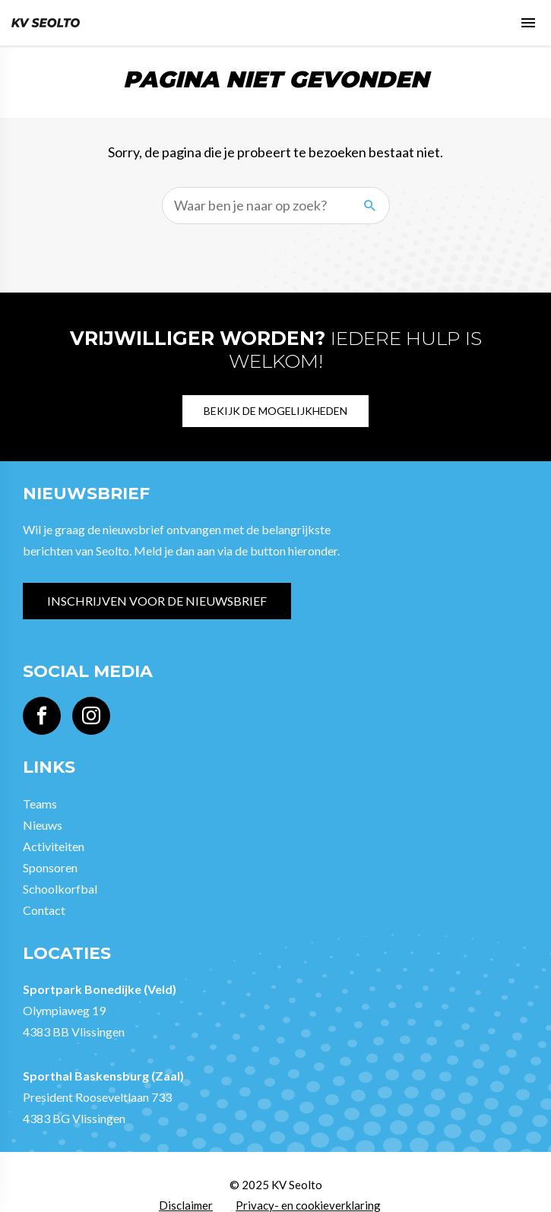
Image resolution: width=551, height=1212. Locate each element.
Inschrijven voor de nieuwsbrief (157, 600)
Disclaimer (186, 1205)
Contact (44, 910)
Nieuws (42, 825)
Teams (40, 803)
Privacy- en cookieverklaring (308, 1205)
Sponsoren (50, 867)
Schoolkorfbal (60, 888)
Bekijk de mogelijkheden (275, 410)
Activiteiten (53, 846)
